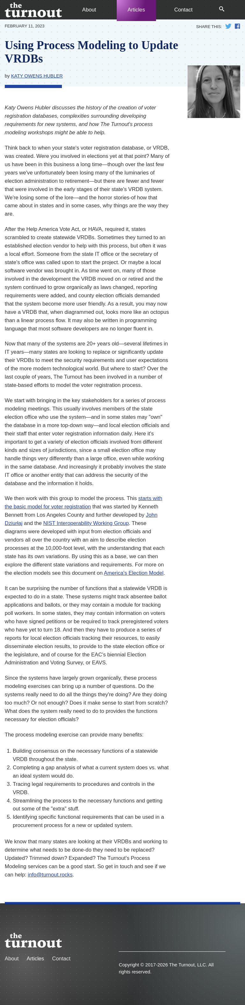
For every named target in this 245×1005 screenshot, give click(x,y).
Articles (136, 10)
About (89, 10)
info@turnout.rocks (50, 875)
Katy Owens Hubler (37, 75)
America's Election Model (134, 573)
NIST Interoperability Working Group (86, 523)
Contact (183, 10)
